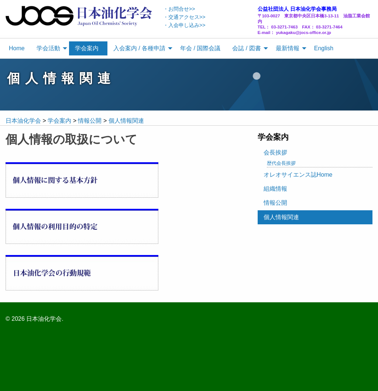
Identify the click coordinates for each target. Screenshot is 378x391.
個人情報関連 (281, 217)
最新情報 (287, 48)
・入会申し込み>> (184, 25)
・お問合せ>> (179, 9)
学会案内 (87, 48)
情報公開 (275, 203)
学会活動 (48, 48)
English (323, 48)
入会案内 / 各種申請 (139, 48)
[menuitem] (17, 48)
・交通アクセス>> (184, 17)
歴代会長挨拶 (281, 163)
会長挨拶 (275, 152)
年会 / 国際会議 (200, 48)
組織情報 (275, 189)
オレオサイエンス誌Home (298, 174)
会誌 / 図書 (246, 48)
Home (17, 48)
